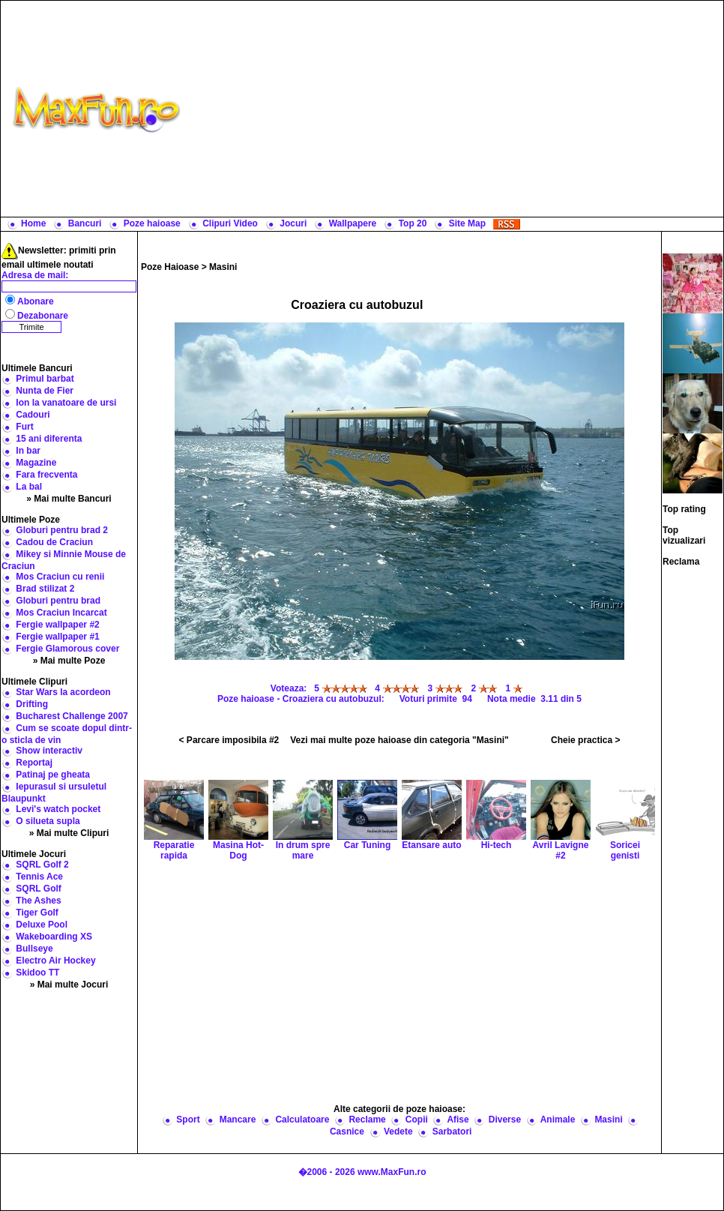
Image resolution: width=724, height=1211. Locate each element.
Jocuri (293, 223)
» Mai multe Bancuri (68, 498)
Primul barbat (44, 378)
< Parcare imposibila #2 (229, 740)
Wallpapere (353, 223)
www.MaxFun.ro (392, 1172)
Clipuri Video (230, 223)
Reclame (367, 1119)
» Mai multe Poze (69, 660)
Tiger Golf (37, 912)
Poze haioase (152, 223)
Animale (558, 1119)
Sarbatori (452, 1131)
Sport (187, 1119)
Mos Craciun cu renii (60, 576)
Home (33, 223)
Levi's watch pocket (58, 809)
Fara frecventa (46, 474)
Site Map (467, 223)
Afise (457, 1119)
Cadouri (32, 414)
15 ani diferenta (49, 438)
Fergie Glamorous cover (67, 648)
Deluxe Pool (41, 924)
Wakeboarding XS (54, 936)
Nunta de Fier (44, 390)
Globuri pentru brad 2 (62, 530)
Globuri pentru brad (58, 600)
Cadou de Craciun (54, 542)
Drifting (32, 704)
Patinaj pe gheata (53, 774)
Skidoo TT (37, 972)
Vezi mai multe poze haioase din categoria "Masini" (399, 740)
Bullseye (34, 948)
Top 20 (413, 223)
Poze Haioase (170, 267)
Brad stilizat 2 (45, 588)
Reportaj (34, 762)
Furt (24, 426)
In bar (28, 450)
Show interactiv (49, 750)
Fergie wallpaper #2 (57, 624)
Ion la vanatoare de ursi (66, 402)
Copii (416, 1119)
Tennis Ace (39, 876)
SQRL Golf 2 (42, 864)
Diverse (505, 1119)
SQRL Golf (38, 888)
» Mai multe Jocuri (69, 984)
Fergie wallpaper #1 (57, 636)
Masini (223, 267)
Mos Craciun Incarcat (61, 612)
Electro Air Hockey (55, 960)
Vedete (398, 1131)
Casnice (347, 1131)
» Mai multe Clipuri (69, 833)
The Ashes (38, 900)
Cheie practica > (585, 740)
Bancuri (85, 223)
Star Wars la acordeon (63, 692)
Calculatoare (302, 1119)
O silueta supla (47, 821)
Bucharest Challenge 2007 (71, 716)
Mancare (238, 1119)
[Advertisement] (455, 109)
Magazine (36, 462)
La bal (29, 486)
